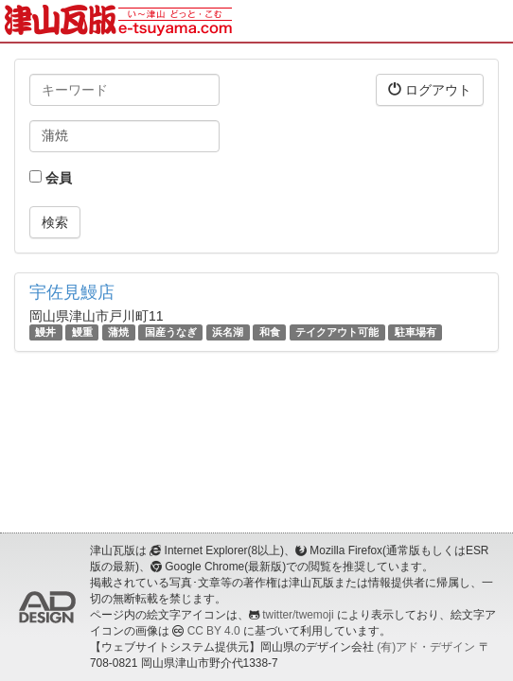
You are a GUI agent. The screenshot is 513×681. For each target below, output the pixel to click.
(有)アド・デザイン (426, 647)
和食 (269, 332)
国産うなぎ (171, 332)
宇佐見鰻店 (72, 292)
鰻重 (82, 332)
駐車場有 (415, 332)
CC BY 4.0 (213, 630)
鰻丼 (45, 332)
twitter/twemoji (297, 614)
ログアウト (429, 89)
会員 (50, 177)
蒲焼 (118, 332)
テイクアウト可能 (337, 332)
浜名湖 (227, 332)
